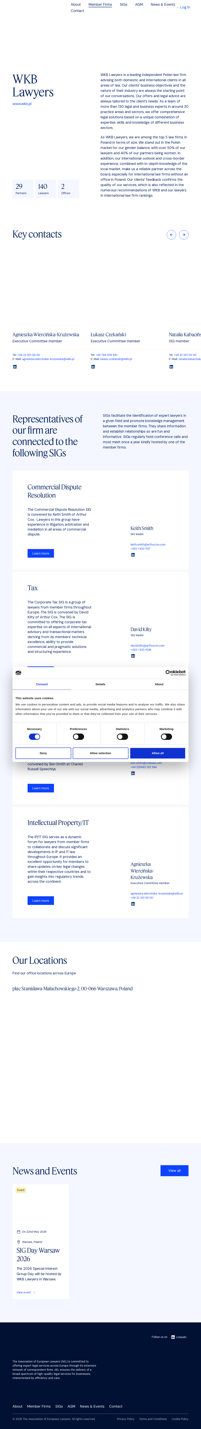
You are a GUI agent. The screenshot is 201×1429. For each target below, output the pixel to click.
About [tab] (159, 684)
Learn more (40, 553)
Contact (77, 10)
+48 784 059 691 (106, 355)
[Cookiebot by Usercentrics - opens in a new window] (168, 673)
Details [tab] (100, 684)
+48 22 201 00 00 (28, 355)
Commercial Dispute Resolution (55, 491)
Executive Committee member (150, 883)
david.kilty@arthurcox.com (148, 645)
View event (26, 1292)
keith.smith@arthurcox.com (148, 544)
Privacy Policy (126, 1419)
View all (174, 1170)
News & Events (163, 4)
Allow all (158, 753)
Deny (43, 753)
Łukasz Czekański (108, 334)
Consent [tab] (42, 684)
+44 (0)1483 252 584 (144, 767)
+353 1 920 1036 (141, 649)
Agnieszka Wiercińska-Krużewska (46, 334)
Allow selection (100, 753)
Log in (183, 7)
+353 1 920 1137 (140, 548)
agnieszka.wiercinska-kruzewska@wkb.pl (48, 359)
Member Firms (100, 4)
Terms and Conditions (153, 1419)
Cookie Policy (180, 1419)
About (76, 4)
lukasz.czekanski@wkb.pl (116, 359)
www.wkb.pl (22, 103)
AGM (139, 4)
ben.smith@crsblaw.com (146, 763)
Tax (33, 588)
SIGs (123, 4)
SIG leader (137, 534)
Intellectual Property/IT (58, 822)
